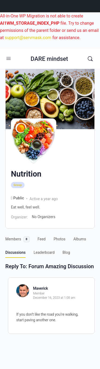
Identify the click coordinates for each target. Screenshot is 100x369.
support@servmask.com (28, 37)
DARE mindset (49, 58)
